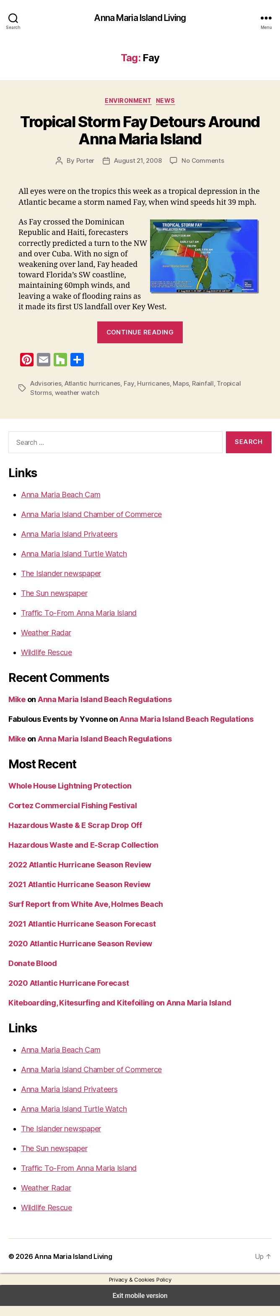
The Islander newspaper (60, 584)
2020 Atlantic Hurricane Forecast (65, 993)
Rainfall (188, 393)
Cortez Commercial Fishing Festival (70, 816)
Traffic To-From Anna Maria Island (75, 623)
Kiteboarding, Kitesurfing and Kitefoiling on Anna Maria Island (116, 1013)
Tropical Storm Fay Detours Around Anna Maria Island (140, 130)
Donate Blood (32, 973)
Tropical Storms (222, 393)
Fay (119, 393)
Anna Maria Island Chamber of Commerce (89, 524)
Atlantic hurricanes (86, 393)
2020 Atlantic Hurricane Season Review (76, 954)
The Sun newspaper (54, 603)
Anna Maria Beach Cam (60, 505)
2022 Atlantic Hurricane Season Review (76, 875)
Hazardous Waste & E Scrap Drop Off (72, 835)
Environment (128, 100)
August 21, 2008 (138, 160)
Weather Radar (45, 643)
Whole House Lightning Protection (68, 796)
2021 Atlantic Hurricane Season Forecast (79, 934)
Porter (88, 160)
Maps (167, 393)
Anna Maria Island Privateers (68, 544)
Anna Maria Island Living (140, 17)
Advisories (44, 393)
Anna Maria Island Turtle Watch (71, 564)
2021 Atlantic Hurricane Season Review (76, 894)
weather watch (49, 403)
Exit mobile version (139, 1306)
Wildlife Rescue (46, 662)
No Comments (200, 160)
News (165, 100)
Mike (16, 709)
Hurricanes (141, 393)
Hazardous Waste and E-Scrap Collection (79, 855)
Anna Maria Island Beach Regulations (102, 709)
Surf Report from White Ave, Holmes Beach (83, 914)
